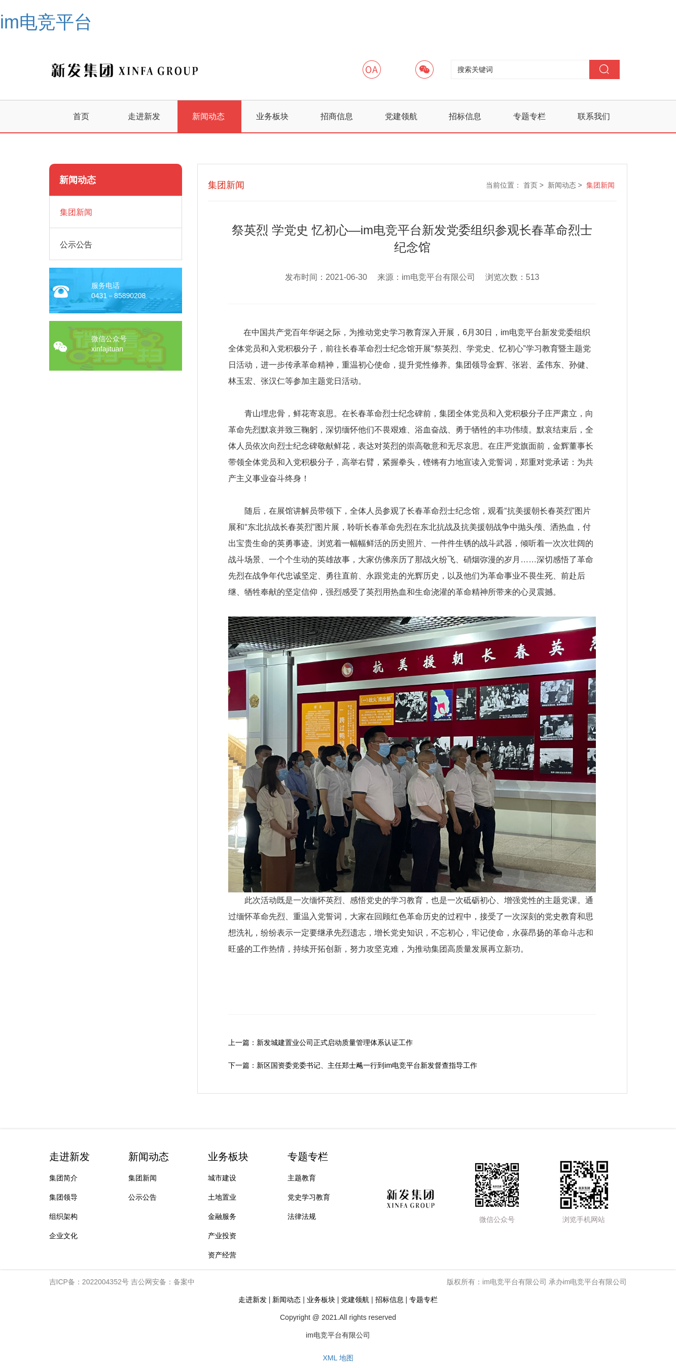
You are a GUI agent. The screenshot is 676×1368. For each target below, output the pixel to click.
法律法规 (302, 1216)
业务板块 (272, 116)
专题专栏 (529, 116)
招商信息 (337, 116)
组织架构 (63, 1216)
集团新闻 (600, 185)
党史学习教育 (309, 1197)
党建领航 (401, 116)
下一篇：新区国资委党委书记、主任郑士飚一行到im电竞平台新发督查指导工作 (352, 1065)
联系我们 (594, 116)
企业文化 (63, 1236)
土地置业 (222, 1197)
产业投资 (222, 1236)
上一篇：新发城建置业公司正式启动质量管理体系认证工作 (320, 1042)
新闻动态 (208, 116)
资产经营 (222, 1255)
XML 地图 (338, 1358)
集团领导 (63, 1197)
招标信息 (465, 116)
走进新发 (144, 116)
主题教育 (302, 1178)
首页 (81, 116)
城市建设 (222, 1178)
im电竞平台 (46, 22)
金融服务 (222, 1216)
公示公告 (142, 1197)
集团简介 (63, 1178)
